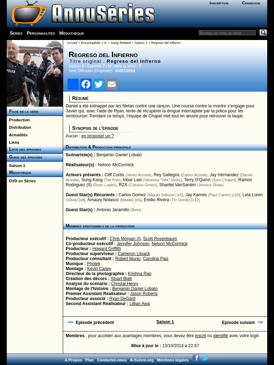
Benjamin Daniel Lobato (119, 154)
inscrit (200, 335)
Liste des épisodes (24, 149)
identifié (220, 335)
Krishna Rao (139, 273)
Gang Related (121, 43)
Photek (93, 263)
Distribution (19, 127)
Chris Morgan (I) (125, 238)
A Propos (73, 360)
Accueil (72, 43)
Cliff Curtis (114, 174)
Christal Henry (124, 283)
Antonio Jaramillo (112, 209)
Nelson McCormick (116, 164)
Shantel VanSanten (177, 184)
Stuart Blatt (121, 278)
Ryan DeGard (122, 298)
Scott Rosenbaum (160, 238)
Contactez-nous (112, 360)
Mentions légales (173, 360)
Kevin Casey (99, 268)
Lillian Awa (139, 303)
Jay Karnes (196, 194)
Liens (13, 142)
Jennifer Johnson (133, 243)
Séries (16, 33)
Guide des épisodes (24, 156)
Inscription (219, 3)
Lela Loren (253, 194)
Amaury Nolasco (103, 199)
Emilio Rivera (156, 199)
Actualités (17, 135)
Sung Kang (91, 179)
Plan (90, 360)
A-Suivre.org (141, 360)
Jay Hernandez (224, 174)
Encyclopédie (90, 43)
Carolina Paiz (155, 258)
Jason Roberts (144, 293)
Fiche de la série (23, 111)
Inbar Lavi (132, 179)
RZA (123, 184)
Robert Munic (128, 258)
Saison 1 (16, 165)
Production (18, 120)
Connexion (251, 3)
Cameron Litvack (134, 253)
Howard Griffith (106, 248)
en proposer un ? (97, 135)
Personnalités (41, 33)
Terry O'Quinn (197, 179)
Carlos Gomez (132, 194)
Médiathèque (71, 33)
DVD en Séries (21, 181)
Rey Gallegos (166, 174)
